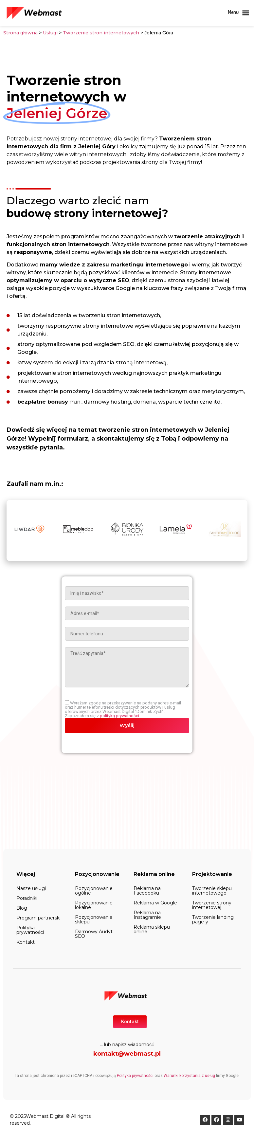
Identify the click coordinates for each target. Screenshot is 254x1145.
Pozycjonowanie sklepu (94, 919)
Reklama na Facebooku (147, 890)
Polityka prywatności (30, 930)
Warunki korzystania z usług (189, 1075)
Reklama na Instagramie (147, 915)
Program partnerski (38, 918)
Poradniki (26, 898)
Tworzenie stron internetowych (101, 33)
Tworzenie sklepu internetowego (212, 890)
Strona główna (20, 33)
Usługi (50, 33)
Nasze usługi (31, 888)
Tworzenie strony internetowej (211, 905)
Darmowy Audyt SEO (94, 934)
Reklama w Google (155, 903)
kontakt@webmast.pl (127, 1053)
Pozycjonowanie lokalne (94, 905)
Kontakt (25, 942)
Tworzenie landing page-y (213, 919)
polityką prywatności (119, 715)
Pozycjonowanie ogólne (94, 890)
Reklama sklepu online (152, 929)
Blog (21, 908)
